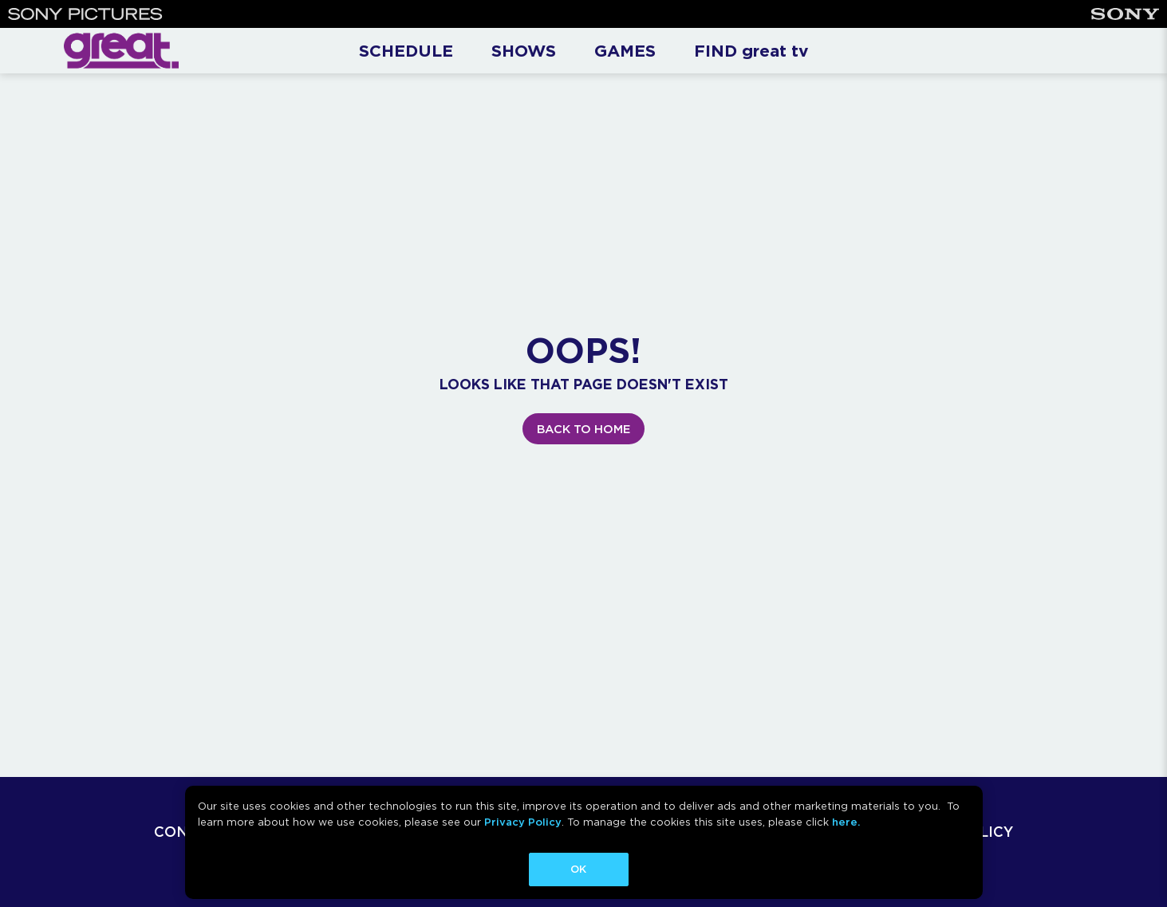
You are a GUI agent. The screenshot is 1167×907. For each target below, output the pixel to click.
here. (846, 822)
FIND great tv (751, 51)
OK (578, 869)
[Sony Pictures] (85, 14)
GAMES (625, 51)
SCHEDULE (406, 51)
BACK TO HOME (583, 429)
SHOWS (523, 51)
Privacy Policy (523, 822)
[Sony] (1125, 14)
